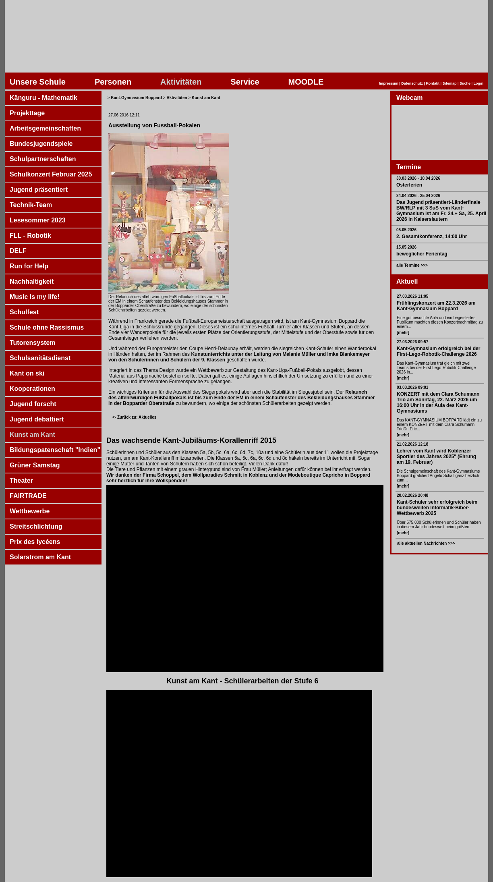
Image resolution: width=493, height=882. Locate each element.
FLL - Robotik (30, 235)
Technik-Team (31, 204)
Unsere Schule (38, 81)
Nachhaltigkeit (32, 281)
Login (479, 83)
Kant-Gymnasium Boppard (136, 97)
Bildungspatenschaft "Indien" (55, 449)
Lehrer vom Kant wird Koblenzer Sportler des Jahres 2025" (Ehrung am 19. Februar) (436, 456)
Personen (113, 81)
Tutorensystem (33, 342)
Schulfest (24, 312)
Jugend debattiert (37, 419)
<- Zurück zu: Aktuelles (134, 417)
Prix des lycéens (35, 541)
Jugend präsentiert (39, 189)
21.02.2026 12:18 (412, 444)
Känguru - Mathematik (43, 97)
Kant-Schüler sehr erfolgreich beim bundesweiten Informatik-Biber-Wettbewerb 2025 (437, 507)
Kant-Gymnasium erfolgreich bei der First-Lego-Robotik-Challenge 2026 (438, 351)
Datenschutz (412, 83)
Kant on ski (27, 373)
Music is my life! (35, 296)
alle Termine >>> (412, 265)
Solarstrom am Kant (40, 557)
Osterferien (409, 185)
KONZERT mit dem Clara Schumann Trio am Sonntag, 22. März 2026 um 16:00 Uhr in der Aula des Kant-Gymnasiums (438, 402)
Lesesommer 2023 (38, 220)
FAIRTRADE (28, 495)
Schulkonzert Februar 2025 (51, 174)
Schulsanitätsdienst (40, 358)
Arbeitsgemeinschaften (45, 128)
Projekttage (27, 113)
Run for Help (29, 266)
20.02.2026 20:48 (412, 495)
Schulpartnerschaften (43, 159)
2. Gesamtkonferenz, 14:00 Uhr (431, 236)
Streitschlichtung (36, 526)
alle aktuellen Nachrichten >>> (426, 543)
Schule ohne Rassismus (47, 327)
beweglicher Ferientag (421, 254)
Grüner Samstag (35, 465)
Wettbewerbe (30, 511)
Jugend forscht (33, 404)
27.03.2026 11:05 (412, 296)
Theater (21, 480)
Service (244, 81)
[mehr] (403, 332)
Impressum (388, 83)
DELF (18, 250)
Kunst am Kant (32, 434)
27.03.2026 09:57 (412, 342)
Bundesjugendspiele (41, 143)
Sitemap (449, 83)
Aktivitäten (180, 81)
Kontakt (432, 83)
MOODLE (306, 81)
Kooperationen (32, 388)
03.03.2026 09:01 (412, 387)
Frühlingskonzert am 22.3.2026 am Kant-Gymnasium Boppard (436, 305)
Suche (465, 83)
